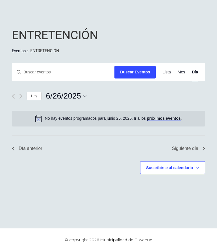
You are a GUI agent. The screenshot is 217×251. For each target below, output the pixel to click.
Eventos (19, 51)
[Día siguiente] (20, 96)
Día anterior (27, 148)
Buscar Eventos (135, 72)
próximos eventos (164, 118)
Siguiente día (188, 148)
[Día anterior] (13, 96)
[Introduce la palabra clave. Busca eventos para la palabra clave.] (63, 72)
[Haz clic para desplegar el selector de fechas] (66, 96)
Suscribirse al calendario (169, 167)
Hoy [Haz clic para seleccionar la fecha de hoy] (34, 96)
